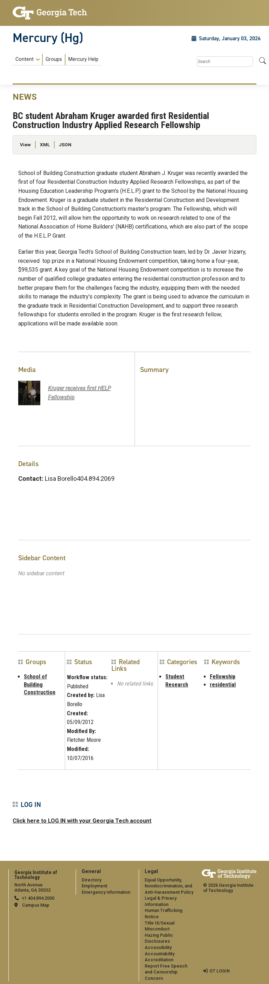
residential (223, 684)
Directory (91, 880)
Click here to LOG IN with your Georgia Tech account (82, 820)
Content (24, 59)
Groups (54, 59)
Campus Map (35, 905)
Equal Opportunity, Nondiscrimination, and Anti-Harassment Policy (169, 886)
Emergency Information (106, 892)
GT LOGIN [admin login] (219, 971)
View (25, 144)
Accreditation (159, 959)
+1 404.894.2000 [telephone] (38, 898)
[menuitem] (57, 59)
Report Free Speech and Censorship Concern (166, 972)
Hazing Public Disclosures (159, 938)
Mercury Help (83, 59)
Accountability (159, 953)
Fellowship (222, 676)
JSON (65, 144)
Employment (94, 885)
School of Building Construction (39, 684)
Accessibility (158, 947)
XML (45, 144)
